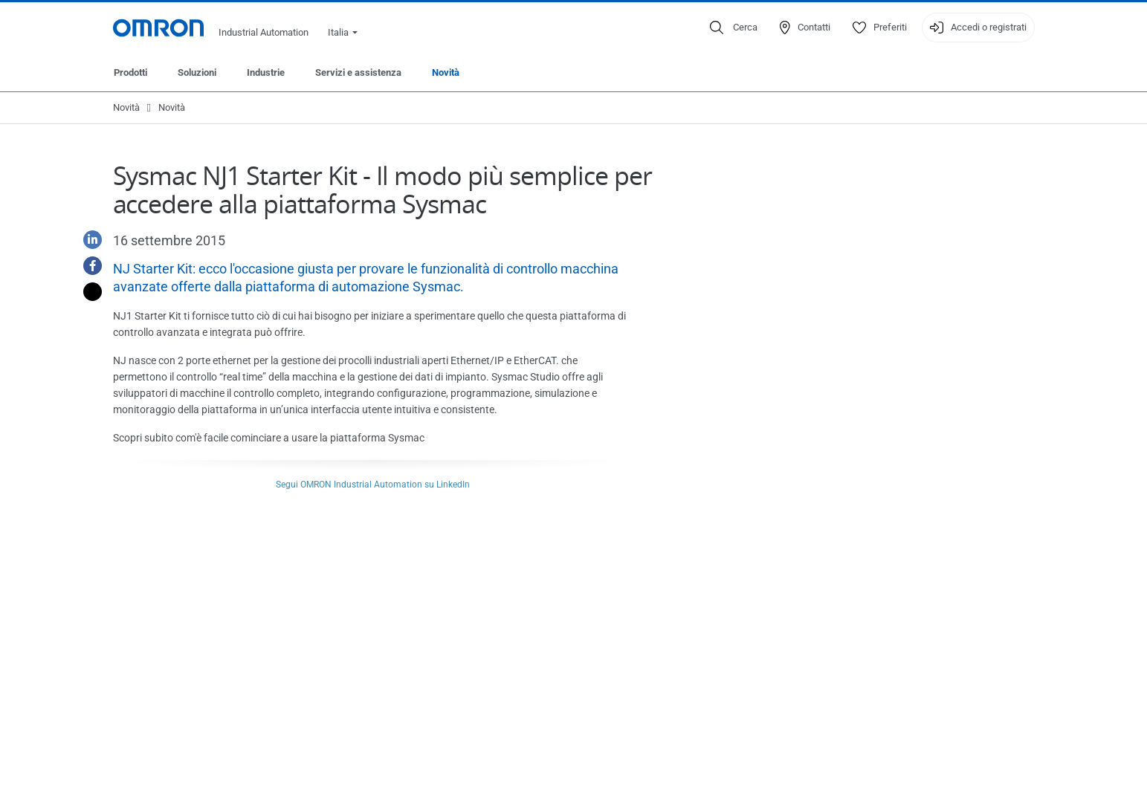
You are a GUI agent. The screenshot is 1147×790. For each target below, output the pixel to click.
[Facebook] (87, 265)
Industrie (266, 72)
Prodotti (130, 72)
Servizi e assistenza (358, 72)
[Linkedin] (87, 239)
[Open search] (733, 27)
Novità (445, 72)
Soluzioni (197, 72)
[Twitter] (87, 291)
